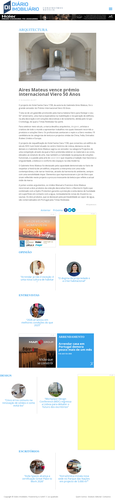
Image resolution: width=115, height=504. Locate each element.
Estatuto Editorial (94, 497)
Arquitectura (91, 204)
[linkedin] (74, 210)
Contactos (106, 497)
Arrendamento (71, 336)
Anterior (46, 210)
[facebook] (66, 210)
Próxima (58, 210)
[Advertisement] (77, 230)
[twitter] (70, 210)
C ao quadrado (52, 497)
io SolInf (41, 497)
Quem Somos (81, 497)
